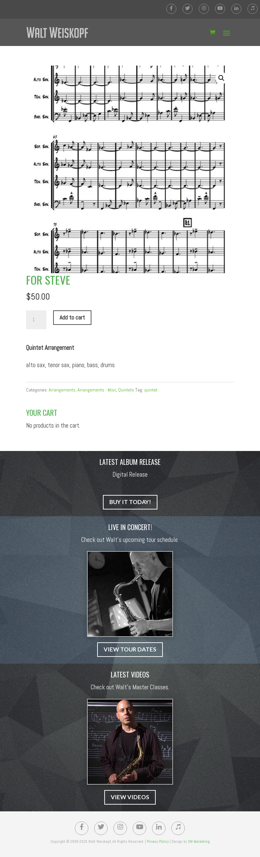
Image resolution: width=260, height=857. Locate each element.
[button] (221, 78)
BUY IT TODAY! (130, 501)
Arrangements (62, 390)
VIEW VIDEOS (130, 797)
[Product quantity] (36, 319)
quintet (150, 390)
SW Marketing (199, 841)
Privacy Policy (158, 841)
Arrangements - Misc (97, 390)
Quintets (126, 390)
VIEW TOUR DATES (130, 649)
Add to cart (72, 317)
